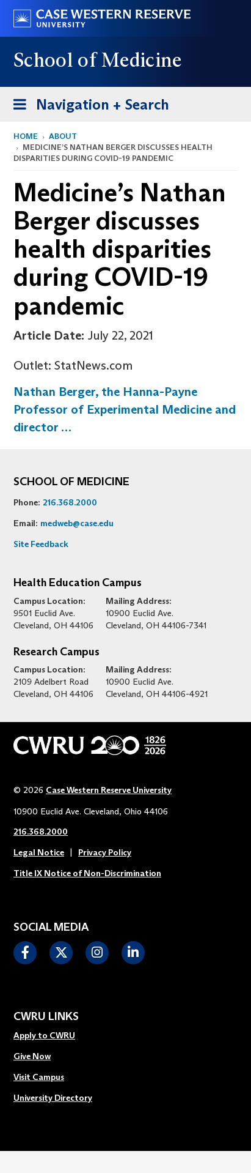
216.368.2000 (70, 502)
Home (25, 136)
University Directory (52, 1097)
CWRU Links (46, 1017)
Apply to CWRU (44, 1035)
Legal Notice (38, 852)
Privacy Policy (104, 852)
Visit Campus (38, 1076)
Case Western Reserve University (109, 789)
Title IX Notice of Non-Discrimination (87, 873)
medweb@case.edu (77, 523)
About (63, 136)
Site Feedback (40, 543)
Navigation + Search (87, 102)
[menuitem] (52, 1036)
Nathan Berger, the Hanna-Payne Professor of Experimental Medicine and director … (124, 409)
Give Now (32, 1056)
